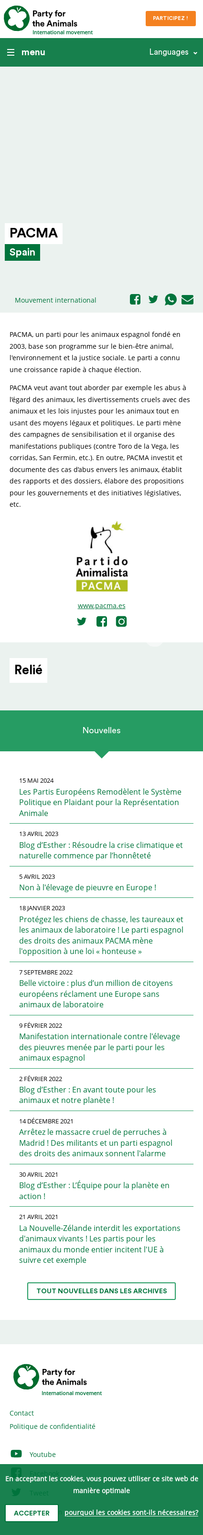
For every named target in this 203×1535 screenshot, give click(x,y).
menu (26, 52)
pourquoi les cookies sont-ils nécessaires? (131, 1512)
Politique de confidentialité (53, 1426)
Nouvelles (101, 730)
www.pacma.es (102, 605)
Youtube (33, 1454)
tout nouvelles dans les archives (101, 1291)
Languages (169, 52)
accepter (32, 1513)
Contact (22, 1412)
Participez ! (170, 18)
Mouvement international (55, 300)
